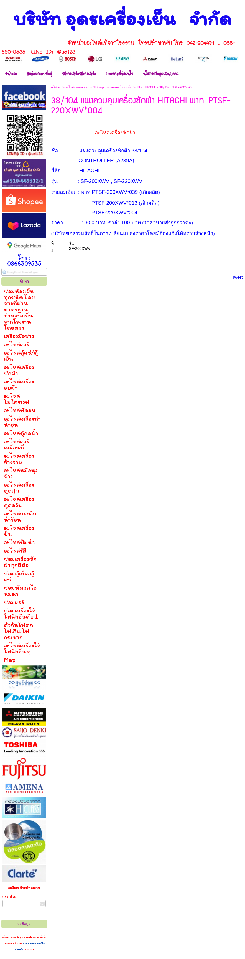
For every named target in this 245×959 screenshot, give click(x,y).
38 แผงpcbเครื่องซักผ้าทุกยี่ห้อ (112, 87)
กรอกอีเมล (10, 896)
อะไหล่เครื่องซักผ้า (77, 87)
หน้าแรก (56, 87)
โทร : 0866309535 (24, 260)
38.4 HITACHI (146, 87)
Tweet (237, 277)
